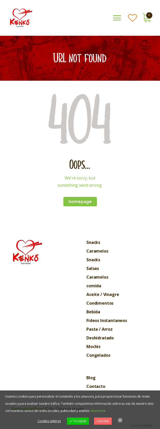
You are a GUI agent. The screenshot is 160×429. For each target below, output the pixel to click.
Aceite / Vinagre (102, 294)
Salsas (92, 268)
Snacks (93, 242)
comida (93, 286)
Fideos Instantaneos (106, 320)
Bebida (93, 312)
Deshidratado (100, 338)
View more (98, 411)
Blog (90, 377)
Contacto (95, 386)
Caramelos (97, 251)
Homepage (80, 201)
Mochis (93, 346)
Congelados (98, 355)
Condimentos (99, 303)
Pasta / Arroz (99, 329)
